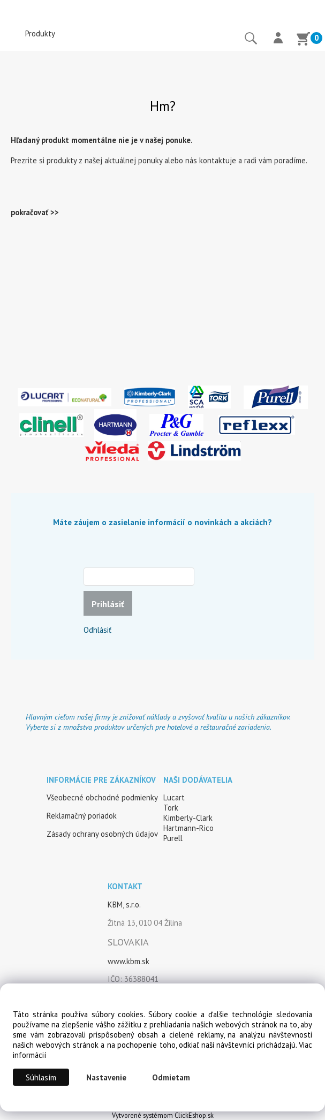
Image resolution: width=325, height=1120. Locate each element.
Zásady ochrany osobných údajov (102, 834)
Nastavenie (106, 1077)
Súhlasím (41, 1077)
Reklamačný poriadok (82, 816)
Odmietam (171, 1077)
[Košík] (303, 40)
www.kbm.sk (128, 961)
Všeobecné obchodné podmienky (102, 797)
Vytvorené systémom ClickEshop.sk (163, 1115)
